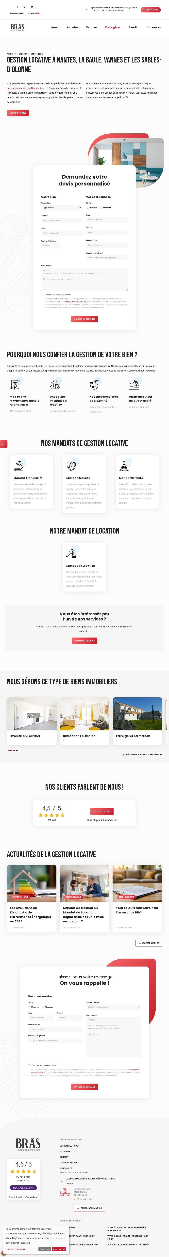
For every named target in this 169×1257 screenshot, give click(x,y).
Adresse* (44, 216)
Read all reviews (23, 1187)
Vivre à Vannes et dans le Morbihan (79, 1245)
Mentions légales (69, 1163)
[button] (86, 9)
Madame (93, 208)
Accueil (10, 54)
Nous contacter (17, 13)
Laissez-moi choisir (15, 1249)
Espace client (150, 10)
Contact (64, 1157)
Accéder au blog (148, 943)
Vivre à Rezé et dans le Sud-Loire (77, 1236)
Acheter (72, 27)
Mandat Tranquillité (28, 478)
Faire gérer (112, 27)
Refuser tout (44, 1249)
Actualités (65, 1151)
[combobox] (62, 207)
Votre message (46, 266)
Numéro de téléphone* (94, 253)
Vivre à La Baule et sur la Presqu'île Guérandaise (126, 1229)
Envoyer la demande (84, 319)
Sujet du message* (93, 1002)
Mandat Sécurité (78, 478)
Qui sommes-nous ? (69, 1146)
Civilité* (89, 203)
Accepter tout (59, 1249)
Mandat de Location (80, 566)
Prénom (89, 228)
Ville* (43, 228)
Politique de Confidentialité (75, 302)
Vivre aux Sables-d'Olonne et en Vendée (128, 1245)
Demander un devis (85, 641)
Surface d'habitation (48, 241)
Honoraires (66, 1168)
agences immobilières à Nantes (23, 88)
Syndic (133, 27)
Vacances (154, 27)
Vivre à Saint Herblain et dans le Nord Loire (127, 1237)
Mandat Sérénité (131, 478)
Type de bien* (46, 203)
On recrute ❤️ (34, 13)
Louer (55, 27)
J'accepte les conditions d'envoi (58, 295)
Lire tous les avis (102, 811)
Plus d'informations (89, 1208)
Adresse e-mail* (92, 240)
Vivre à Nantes (67, 1227)
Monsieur (107, 208)
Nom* (88, 215)
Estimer (91, 27)
